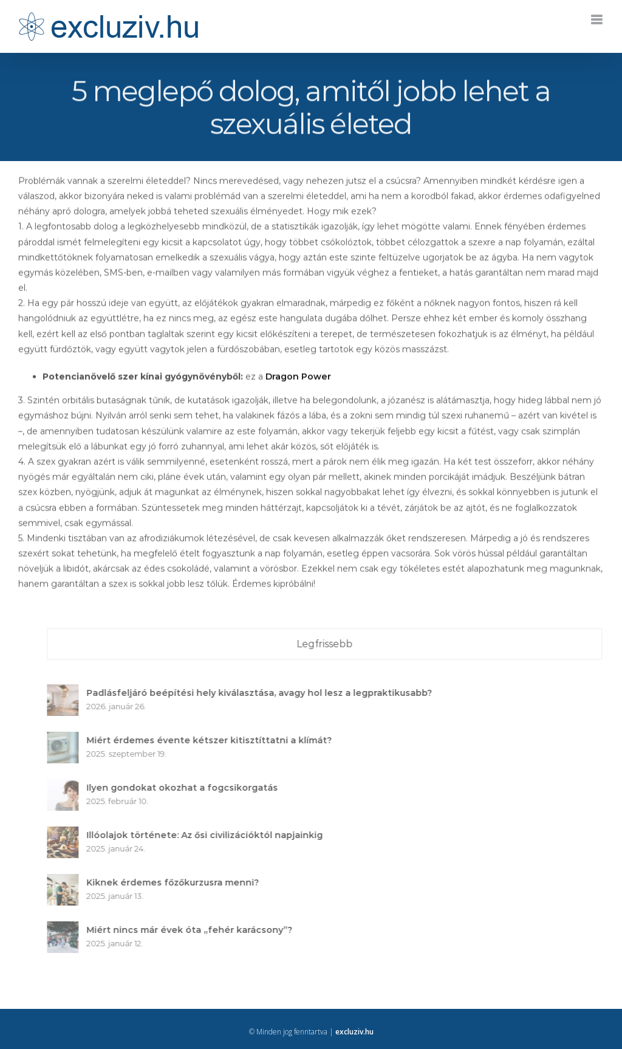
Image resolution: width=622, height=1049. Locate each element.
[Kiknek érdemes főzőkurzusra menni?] (66, 881)
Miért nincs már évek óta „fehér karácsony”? (193, 929)
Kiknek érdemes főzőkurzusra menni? (176, 882)
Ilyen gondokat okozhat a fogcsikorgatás (185, 787)
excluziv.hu (354, 1032)
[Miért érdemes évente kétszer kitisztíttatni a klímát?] (66, 739)
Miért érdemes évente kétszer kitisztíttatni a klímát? (212, 740)
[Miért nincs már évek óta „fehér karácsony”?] (66, 928)
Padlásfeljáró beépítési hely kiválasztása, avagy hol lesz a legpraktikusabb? (263, 692)
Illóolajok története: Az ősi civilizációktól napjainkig (208, 835)
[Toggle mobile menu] (597, 19)
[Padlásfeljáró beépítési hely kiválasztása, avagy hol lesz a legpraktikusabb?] (66, 691)
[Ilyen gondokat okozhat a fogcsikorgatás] (66, 786)
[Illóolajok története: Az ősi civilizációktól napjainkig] (66, 833)
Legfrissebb (328, 644)
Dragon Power (298, 377)
